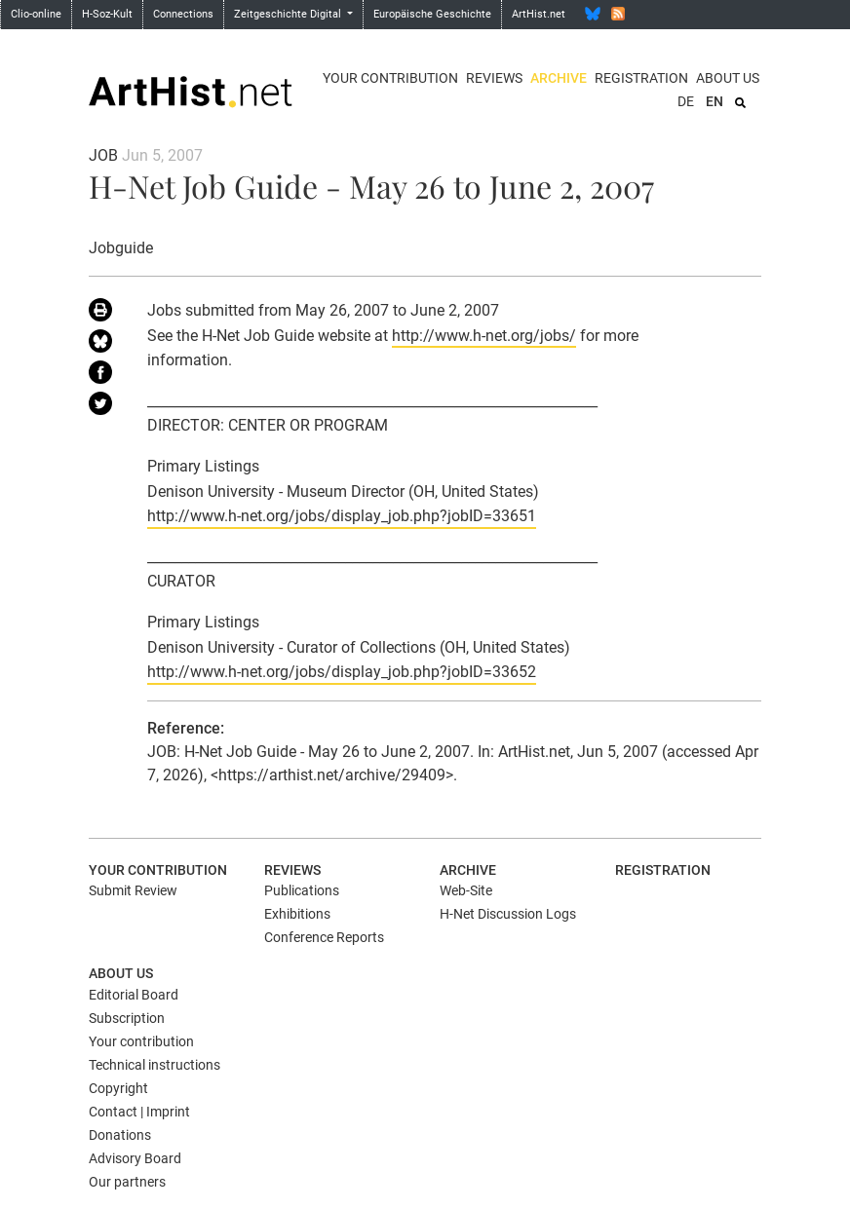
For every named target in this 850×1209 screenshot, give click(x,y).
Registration (641, 78)
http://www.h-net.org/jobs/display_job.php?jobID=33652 (341, 671)
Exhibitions (297, 914)
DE (685, 101)
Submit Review (133, 890)
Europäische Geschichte (432, 14)
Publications (301, 890)
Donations (120, 1135)
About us (727, 78)
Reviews (494, 78)
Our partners (127, 1182)
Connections (183, 14)
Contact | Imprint (139, 1111)
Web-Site (466, 890)
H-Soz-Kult (107, 14)
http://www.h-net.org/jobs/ (484, 335)
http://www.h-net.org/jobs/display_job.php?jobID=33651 (341, 516)
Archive (558, 78)
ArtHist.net (538, 14)
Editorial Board (133, 994)
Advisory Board (135, 1158)
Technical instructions (154, 1065)
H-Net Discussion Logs (508, 914)
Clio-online (36, 14)
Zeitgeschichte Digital (289, 14)
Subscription (127, 1018)
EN (714, 101)
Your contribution (390, 78)
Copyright (118, 1088)
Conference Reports (324, 937)
